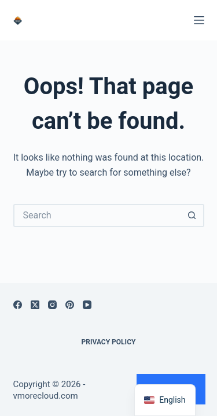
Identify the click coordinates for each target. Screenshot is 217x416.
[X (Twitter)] (35, 304)
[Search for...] (97, 215)
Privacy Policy (109, 342)
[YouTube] (87, 304)
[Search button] (192, 215)
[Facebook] (17, 304)
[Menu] (199, 20)
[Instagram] (52, 304)
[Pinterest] (69, 304)
